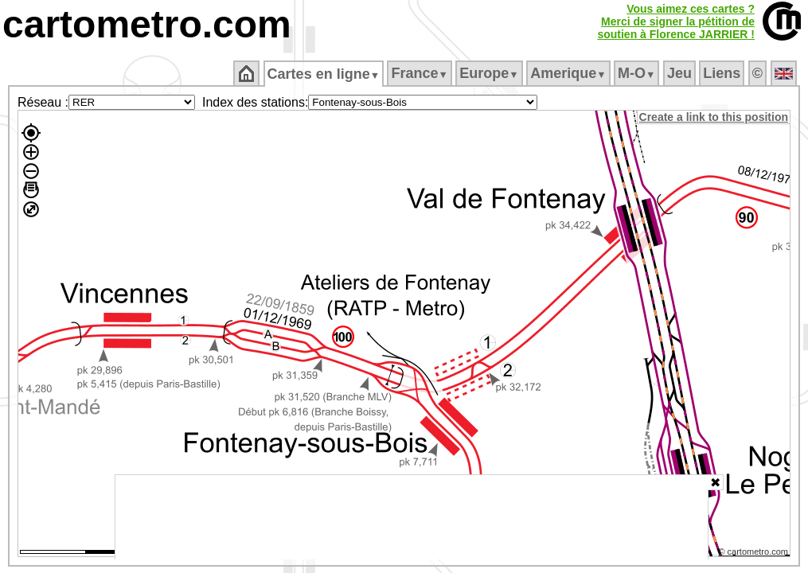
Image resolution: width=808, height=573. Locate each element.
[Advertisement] (411, 517)
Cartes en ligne (324, 74)
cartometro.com (146, 24)
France (420, 73)
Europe (490, 73)
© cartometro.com (755, 554)
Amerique (569, 73)
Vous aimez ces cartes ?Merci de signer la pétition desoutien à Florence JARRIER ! (676, 21)
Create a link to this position (714, 117)
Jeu (680, 73)
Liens (723, 73)
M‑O (638, 73)
